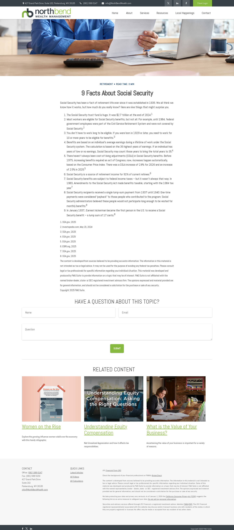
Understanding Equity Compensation (105, 429)
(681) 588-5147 (88, 3)
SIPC (190, 504)
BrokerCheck (157, 475)
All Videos (74, 476)
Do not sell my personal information (162, 499)
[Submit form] (117, 348)
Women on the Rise (41, 426)
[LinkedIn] (177, 3)
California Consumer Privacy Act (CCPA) (181, 496)
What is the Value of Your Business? (172, 429)
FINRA (186, 504)
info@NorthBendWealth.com (116, 3)
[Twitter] (168, 3)
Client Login (202, 3)
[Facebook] (186, 3)
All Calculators (76, 481)
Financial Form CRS (113, 470)
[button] (115, 13)
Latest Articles (76, 472)
